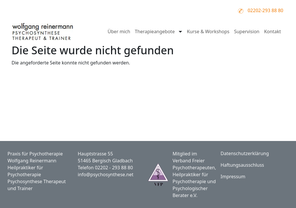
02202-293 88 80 (265, 10)
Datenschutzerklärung (245, 153)
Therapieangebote (155, 31)
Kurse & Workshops (208, 31)
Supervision (247, 31)
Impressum (233, 176)
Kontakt (272, 31)
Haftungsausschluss (242, 165)
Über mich (119, 31)
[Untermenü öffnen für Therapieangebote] (179, 31)
